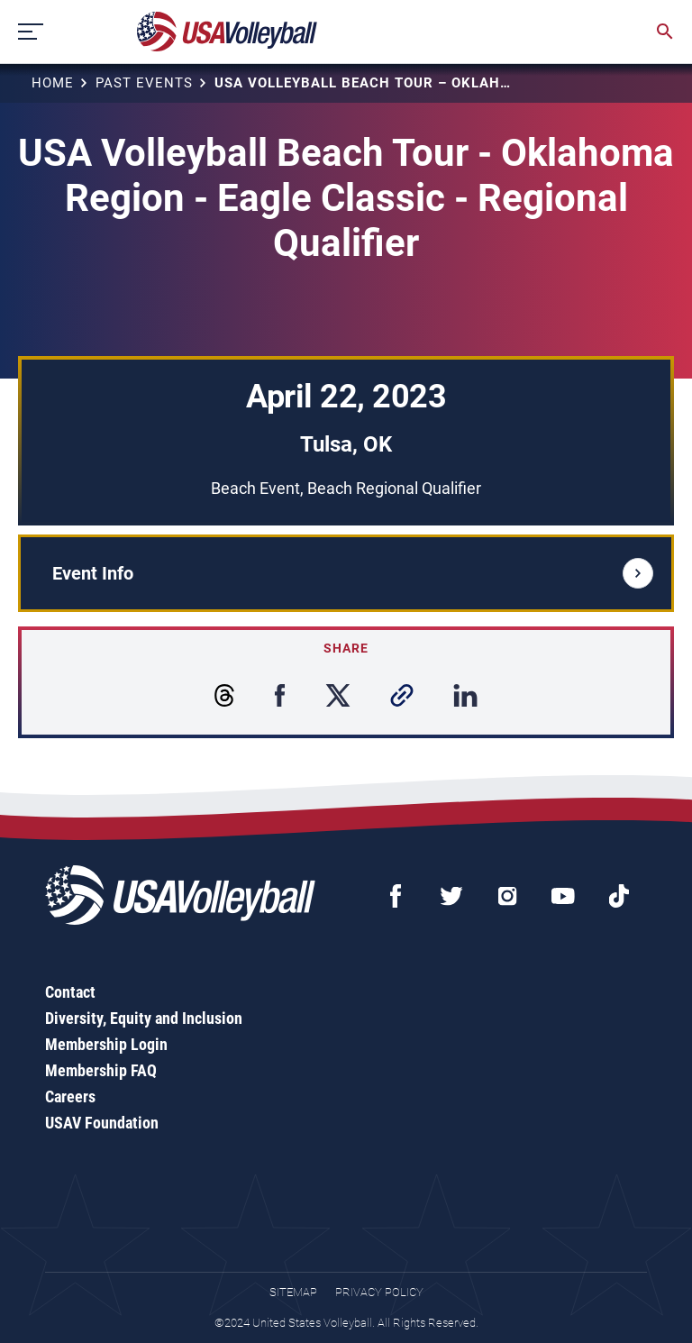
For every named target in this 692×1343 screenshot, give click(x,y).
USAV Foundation (102, 1122)
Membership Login (106, 1044)
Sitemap (293, 1292)
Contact (70, 991)
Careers (70, 1096)
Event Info (352, 573)
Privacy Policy (379, 1292)
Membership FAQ (101, 1070)
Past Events (144, 83)
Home (53, 83)
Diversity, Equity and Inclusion (143, 1018)
